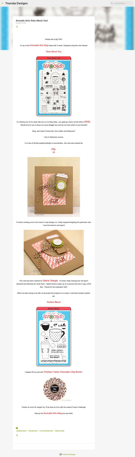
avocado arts (33, 430)
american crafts (21, 430)
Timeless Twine (59, 430)
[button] (17, 27)
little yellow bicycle (46, 430)
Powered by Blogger (67, 454)
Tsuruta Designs (16, 3)
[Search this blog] (124, 3)
